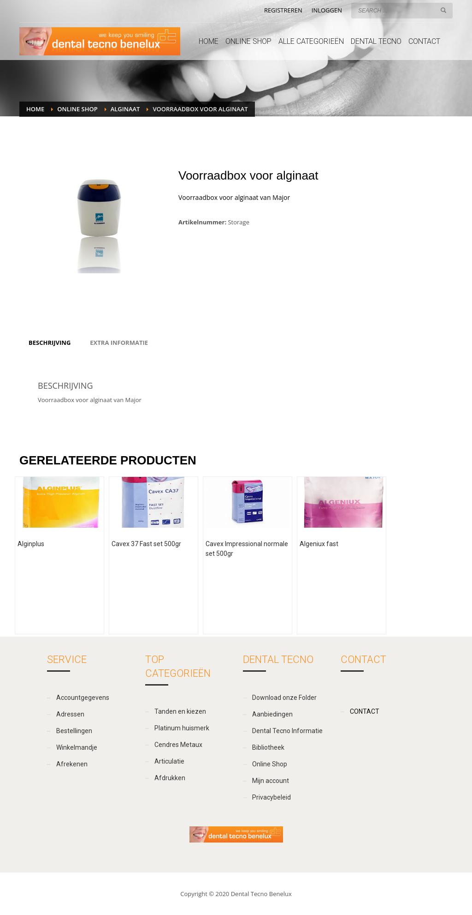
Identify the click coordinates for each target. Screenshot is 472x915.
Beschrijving (50, 342)
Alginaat (125, 109)
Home (35, 109)
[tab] (49, 342)
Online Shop (77, 109)
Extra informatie (119, 342)
